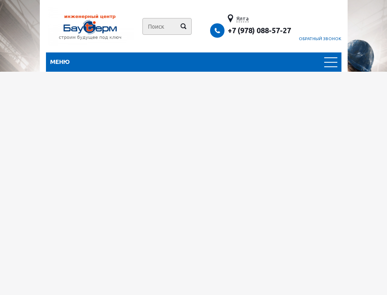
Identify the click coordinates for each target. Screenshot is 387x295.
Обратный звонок (320, 38)
